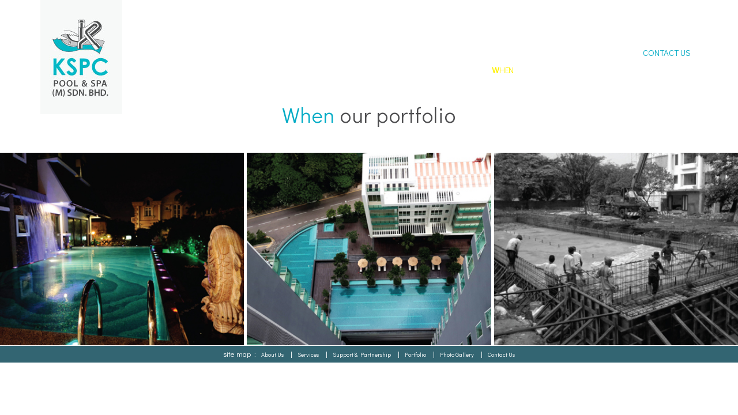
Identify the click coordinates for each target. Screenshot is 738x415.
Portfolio (415, 354)
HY (459, 70)
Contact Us (501, 354)
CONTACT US (667, 52)
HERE (551, 70)
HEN (503, 70)
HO (369, 70)
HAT (415, 70)
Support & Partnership (362, 354)
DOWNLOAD (666, 70)
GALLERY (603, 70)
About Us (272, 354)
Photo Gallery (457, 354)
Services (308, 354)
